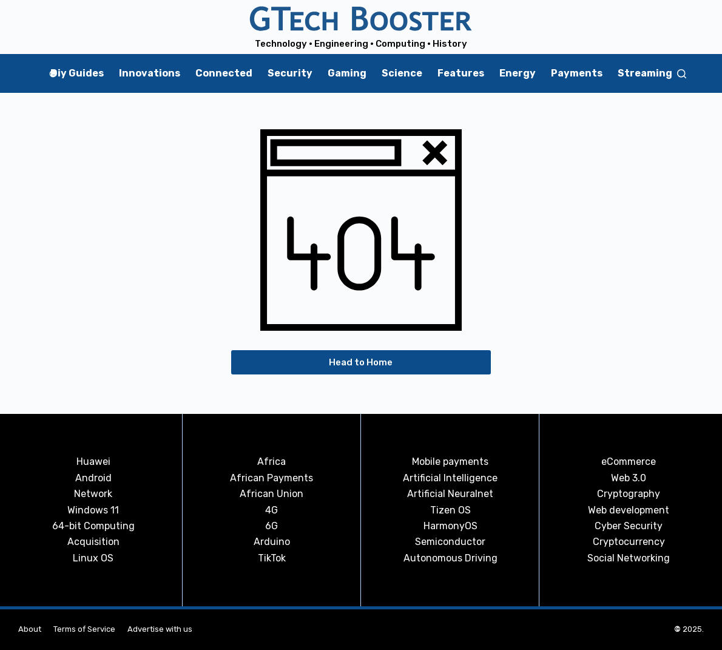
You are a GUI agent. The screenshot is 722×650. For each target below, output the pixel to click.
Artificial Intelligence (450, 478)
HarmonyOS (450, 526)
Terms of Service (84, 629)
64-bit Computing (93, 526)
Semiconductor (450, 541)
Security (290, 73)
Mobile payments (450, 461)
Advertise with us (159, 629)
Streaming (645, 73)
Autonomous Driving (450, 558)
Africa (271, 461)
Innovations (149, 73)
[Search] (681, 73)
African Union (271, 493)
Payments (576, 73)
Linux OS (93, 558)
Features (460, 73)
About (29, 629)
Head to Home (361, 362)
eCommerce (628, 461)
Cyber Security (629, 526)
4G (271, 510)
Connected (223, 73)
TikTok (272, 558)
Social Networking (628, 558)
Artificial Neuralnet (450, 493)
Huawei (93, 461)
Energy (517, 73)
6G (271, 526)
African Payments (271, 478)
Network (93, 493)
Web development (628, 510)
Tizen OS (450, 510)
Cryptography (628, 493)
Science (402, 73)
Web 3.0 (628, 478)
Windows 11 (93, 510)
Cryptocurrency (629, 541)
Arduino (272, 541)
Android (93, 478)
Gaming (347, 73)
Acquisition (93, 541)
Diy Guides (77, 73)
